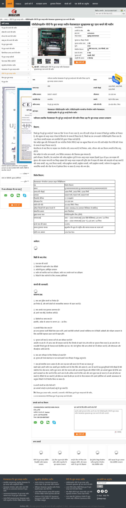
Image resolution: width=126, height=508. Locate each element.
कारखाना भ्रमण (41, 4)
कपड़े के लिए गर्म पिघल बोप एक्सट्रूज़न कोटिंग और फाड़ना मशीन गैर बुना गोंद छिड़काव (79, 462)
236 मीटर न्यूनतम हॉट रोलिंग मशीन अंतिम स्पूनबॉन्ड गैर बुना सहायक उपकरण (60, 462)
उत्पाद (6, 19)
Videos (18, 4)
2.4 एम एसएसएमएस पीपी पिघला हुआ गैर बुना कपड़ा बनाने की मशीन (53, 396)
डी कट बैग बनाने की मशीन (9, 36)
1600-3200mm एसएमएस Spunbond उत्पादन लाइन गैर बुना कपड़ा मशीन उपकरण (47, 483)
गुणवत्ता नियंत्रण (55, 4)
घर (3, 4)
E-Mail (99, 496)
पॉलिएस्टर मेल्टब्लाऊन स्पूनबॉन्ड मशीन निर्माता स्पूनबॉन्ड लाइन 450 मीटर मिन (47, 488)
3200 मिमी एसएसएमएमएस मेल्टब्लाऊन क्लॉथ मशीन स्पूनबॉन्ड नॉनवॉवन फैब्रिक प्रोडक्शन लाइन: (16, 499)
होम (1, 19)
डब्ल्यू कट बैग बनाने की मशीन (10, 40)
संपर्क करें (68, 4)
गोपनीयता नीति (24, 506)
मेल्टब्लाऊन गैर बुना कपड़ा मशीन (10, 69)
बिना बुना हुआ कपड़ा (7, 78)
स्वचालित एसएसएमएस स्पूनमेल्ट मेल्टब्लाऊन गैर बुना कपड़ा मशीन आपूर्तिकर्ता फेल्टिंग (16, 483)
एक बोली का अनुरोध (82, 4)
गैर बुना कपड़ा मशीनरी (8, 57)
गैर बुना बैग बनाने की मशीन (9, 28)
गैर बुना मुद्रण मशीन (7, 44)
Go (123, 14)
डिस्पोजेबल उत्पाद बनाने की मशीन (11, 53)
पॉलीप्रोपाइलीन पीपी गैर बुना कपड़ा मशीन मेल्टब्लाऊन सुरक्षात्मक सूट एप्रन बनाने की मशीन (79, 483)
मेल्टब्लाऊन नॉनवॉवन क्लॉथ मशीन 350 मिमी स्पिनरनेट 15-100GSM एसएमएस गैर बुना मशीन (15, 489)
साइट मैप (106, 496)
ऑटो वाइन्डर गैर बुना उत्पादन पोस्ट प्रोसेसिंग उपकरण (116, 461)
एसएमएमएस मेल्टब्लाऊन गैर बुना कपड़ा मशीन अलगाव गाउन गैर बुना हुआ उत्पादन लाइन (16, 494)
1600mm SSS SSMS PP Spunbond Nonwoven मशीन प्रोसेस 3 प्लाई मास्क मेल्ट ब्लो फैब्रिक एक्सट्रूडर (47, 498)
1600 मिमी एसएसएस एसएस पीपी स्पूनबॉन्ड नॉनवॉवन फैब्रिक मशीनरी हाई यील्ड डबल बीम (47, 493)
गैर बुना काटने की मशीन (8, 49)
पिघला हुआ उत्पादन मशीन (44, 393)
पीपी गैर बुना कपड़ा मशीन (17, 19)
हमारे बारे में (29, 4)
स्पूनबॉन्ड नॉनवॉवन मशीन (9, 65)
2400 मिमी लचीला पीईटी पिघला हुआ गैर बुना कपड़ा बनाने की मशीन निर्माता (78, 488)
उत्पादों (9, 4)
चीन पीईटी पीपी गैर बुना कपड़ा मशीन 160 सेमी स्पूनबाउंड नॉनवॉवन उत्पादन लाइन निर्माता (79, 493)
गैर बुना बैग (5, 82)
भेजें (100, 486)
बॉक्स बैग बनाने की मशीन (9, 32)
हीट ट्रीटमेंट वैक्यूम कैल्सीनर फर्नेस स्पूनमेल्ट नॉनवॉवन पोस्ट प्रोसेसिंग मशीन (97, 462)
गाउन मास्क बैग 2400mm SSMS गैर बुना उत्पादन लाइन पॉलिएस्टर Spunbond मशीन (78, 497)
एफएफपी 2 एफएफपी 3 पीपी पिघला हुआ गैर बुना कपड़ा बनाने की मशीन (72, 393)
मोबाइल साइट (101, 499)
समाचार (95, 4)
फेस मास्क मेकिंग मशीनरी (8, 61)
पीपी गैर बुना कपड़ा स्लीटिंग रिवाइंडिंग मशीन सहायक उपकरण (41, 462)
